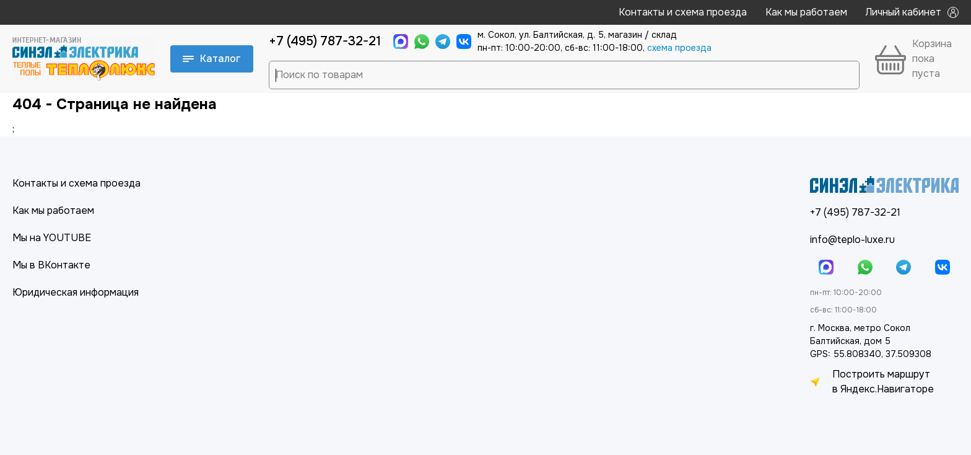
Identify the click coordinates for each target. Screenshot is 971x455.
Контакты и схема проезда (683, 12)
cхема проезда (679, 47)
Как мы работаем (806, 12)
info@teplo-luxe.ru (852, 239)
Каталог (212, 58)
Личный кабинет (912, 12)
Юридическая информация (75, 292)
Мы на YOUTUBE (51, 237)
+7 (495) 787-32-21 (325, 41)
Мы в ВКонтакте (51, 265)
